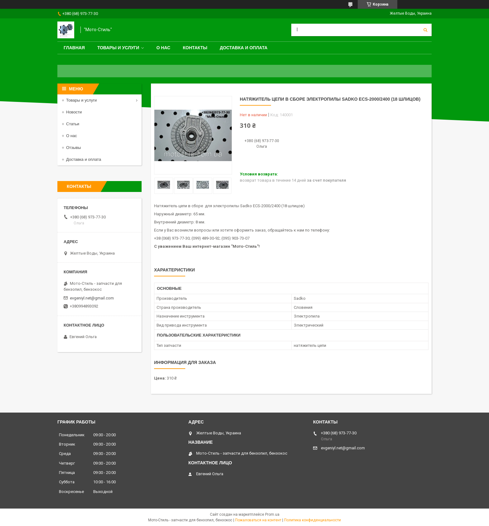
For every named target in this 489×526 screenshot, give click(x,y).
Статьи (72, 124)
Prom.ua (272, 514)
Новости (74, 112)
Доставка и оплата (244, 47)
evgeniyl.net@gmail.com (92, 298)
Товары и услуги (118, 47)
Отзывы (73, 147)
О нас (163, 47)
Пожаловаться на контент (258, 520)
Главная (74, 47)
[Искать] (425, 30)
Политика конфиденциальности (312, 520)
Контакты (195, 47)
